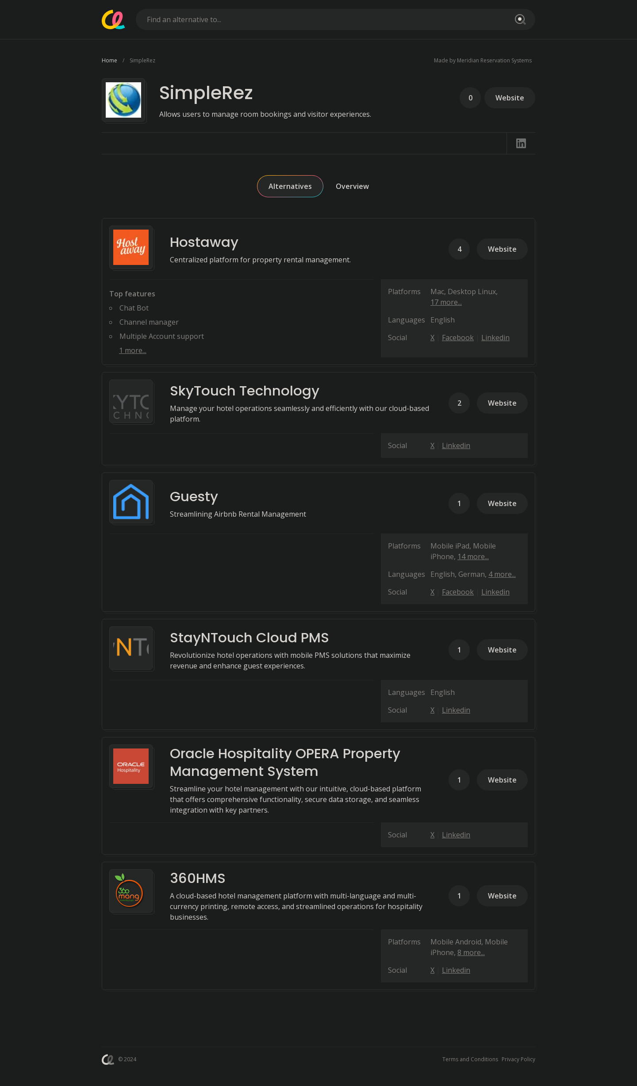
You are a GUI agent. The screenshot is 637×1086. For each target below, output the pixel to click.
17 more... (446, 302)
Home (109, 60)
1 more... (132, 350)
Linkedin (495, 337)
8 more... (471, 952)
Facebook (458, 337)
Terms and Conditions (470, 1059)
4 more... (502, 574)
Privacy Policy (518, 1059)
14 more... (473, 556)
